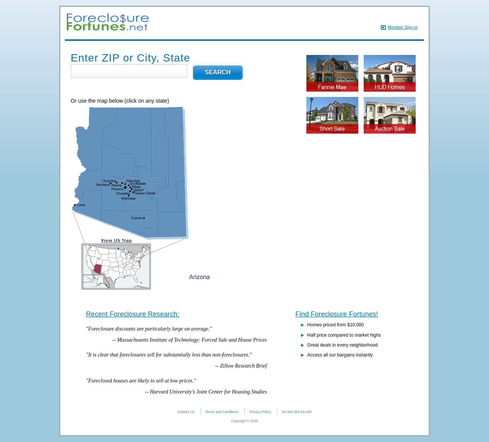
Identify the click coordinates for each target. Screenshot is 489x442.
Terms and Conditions (222, 412)
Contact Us (185, 412)
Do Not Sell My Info (297, 412)
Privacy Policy (260, 412)
